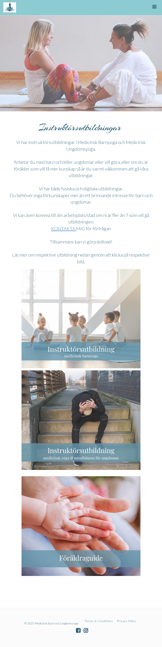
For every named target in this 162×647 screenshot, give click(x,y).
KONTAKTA (63, 228)
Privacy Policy (126, 621)
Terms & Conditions (99, 621)
